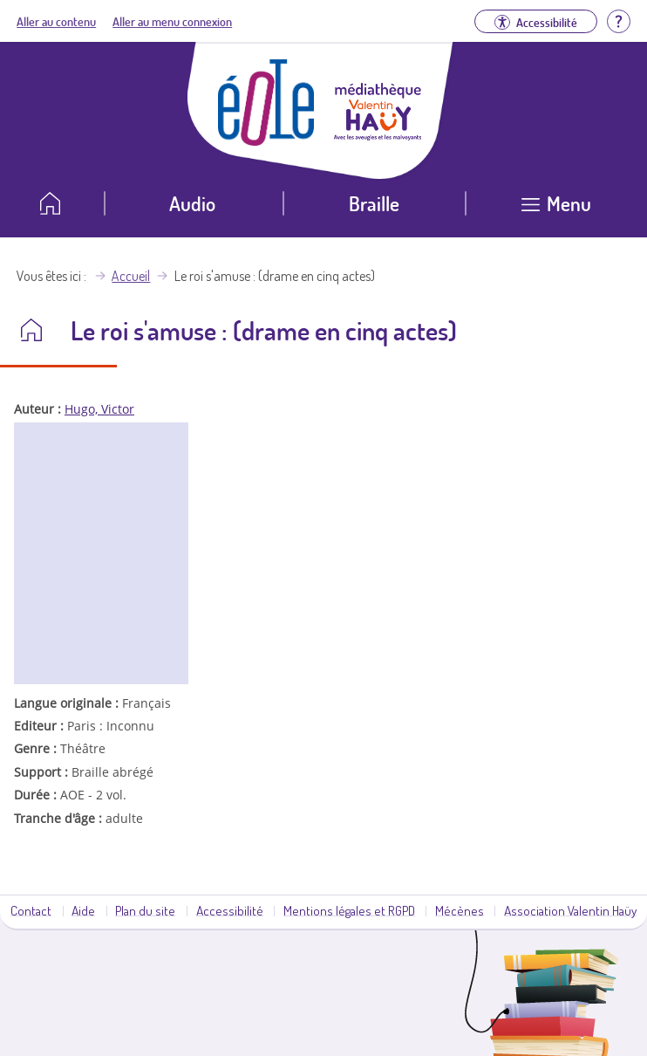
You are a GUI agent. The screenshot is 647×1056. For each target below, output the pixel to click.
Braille (374, 203)
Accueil (131, 276)
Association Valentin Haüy (570, 910)
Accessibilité (229, 910)
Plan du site (145, 910)
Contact (30, 910)
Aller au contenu (56, 21)
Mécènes (459, 910)
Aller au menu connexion (172, 21)
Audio (192, 203)
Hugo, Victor (99, 409)
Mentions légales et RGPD (349, 910)
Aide (83, 910)
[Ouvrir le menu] (556, 210)
